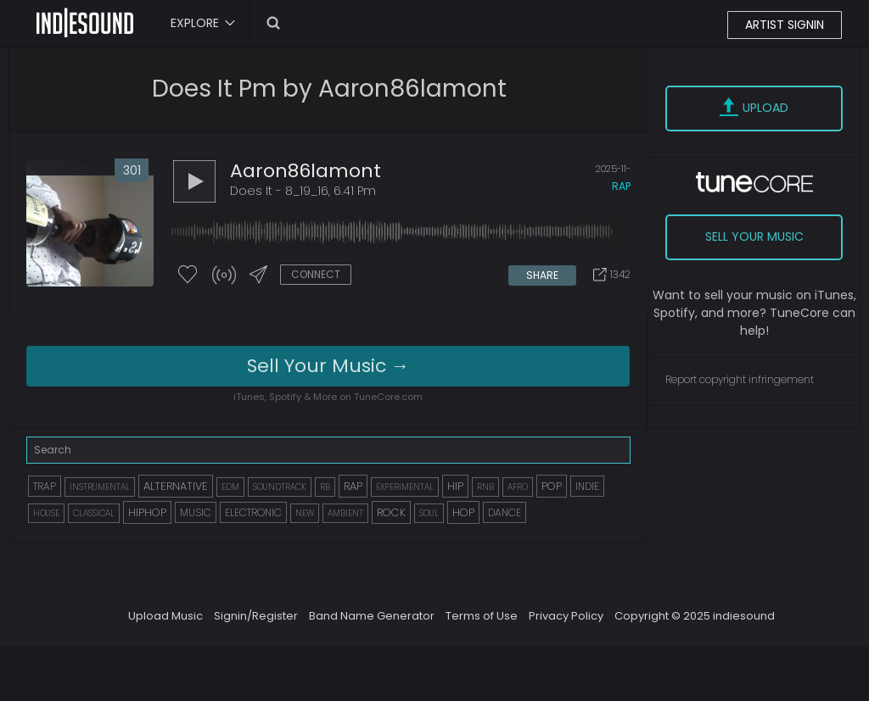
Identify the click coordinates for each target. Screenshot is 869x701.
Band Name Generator (371, 616)
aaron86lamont (305, 171)
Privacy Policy (566, 616)
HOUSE (46, 513)
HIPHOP (147, 512)
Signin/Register (256, 616)
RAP (353, 486)
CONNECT (315, 274)
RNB (485, 487)
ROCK (391, 512)
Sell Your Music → (328, 366)
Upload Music (165, 616)
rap (621, 186)
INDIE (587, 486)
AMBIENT (345, 513)
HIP (455, 486)
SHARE (542, 275)
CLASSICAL (94, 513)
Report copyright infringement (739, 379)
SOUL (429, 513)
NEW (304, 513)
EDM (230, 487)
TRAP (44, 486)
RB (325, 487)
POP (551, 486)
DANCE (504, 512)
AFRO (517, 487)
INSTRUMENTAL (100, 487)
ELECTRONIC (253, 512)
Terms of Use (482, 616)
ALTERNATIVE (175, 486)
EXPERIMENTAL (405, 487)
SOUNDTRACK (279, 487)
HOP (463, 512)
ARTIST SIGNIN (784, 24)
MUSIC (195, 512)
